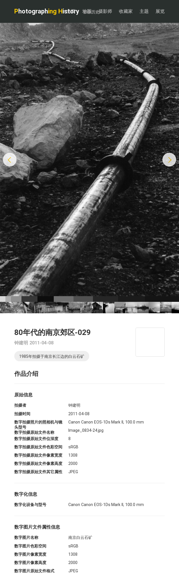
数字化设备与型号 (30, 504)
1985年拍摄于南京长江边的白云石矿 (51, 356)
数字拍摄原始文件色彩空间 (38, 447)
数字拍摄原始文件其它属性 (38, 471)
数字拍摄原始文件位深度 (36, 438)
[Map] (150, 342)
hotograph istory (56, 11)
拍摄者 (20, 405)
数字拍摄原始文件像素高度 (38, 463)
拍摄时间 (22, 414)
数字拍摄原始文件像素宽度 (38, 455)
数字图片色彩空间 (30, 546)
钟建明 (21, 343)
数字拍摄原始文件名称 (34, 432)
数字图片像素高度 (30, 562)
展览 (160, 11)
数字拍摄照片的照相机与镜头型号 (38, 425)
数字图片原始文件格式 (34, 571)
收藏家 (126, 11)
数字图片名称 (26, 537)
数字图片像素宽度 (30, 554)
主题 (144, 11)
